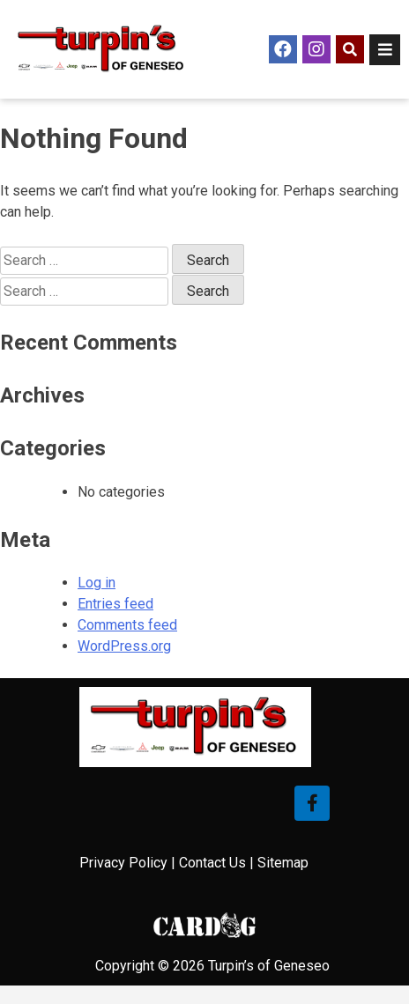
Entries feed (115, 603)
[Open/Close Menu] (384, 49)
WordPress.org (124, 646)
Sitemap (283, 862)
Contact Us (212, 862)
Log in (96, 582)
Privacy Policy (123, 862)
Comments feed (127, 624)
